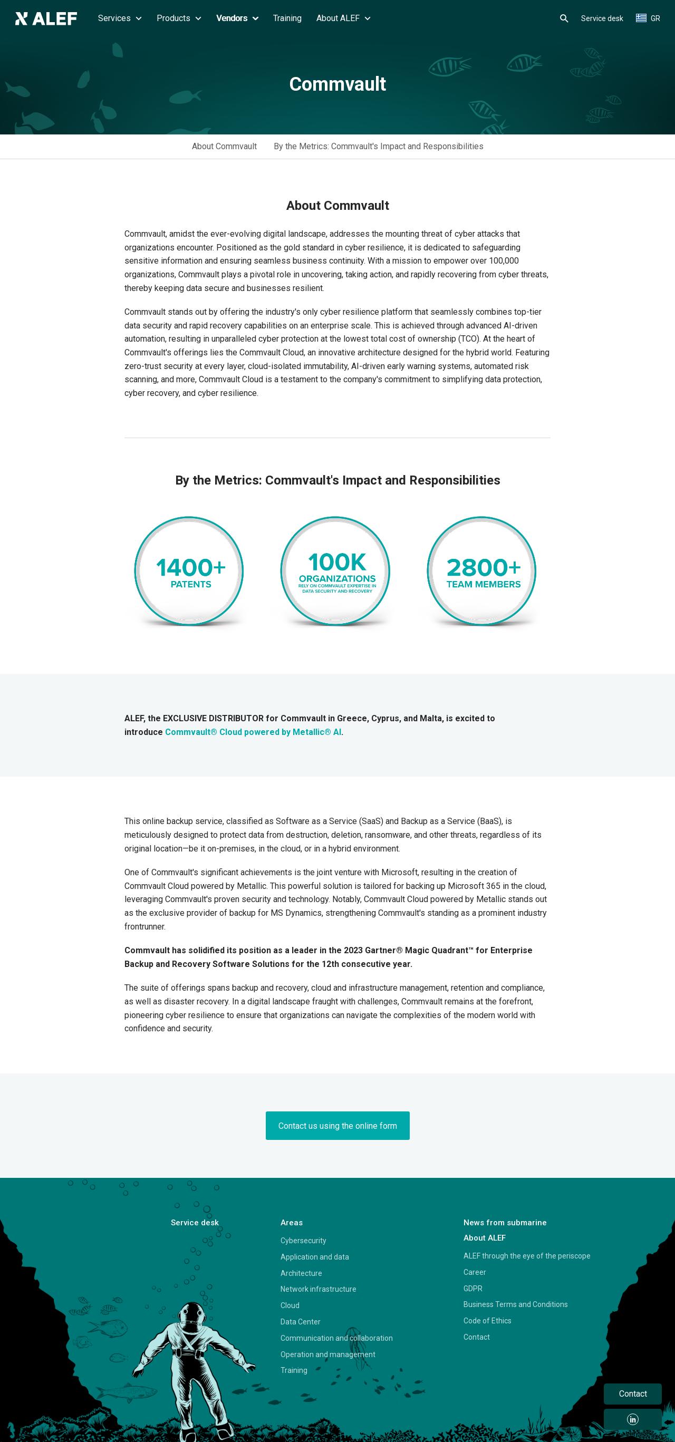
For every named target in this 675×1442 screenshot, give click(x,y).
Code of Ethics (488, 1321)
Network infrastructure (318, 1289)
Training (287, 18)
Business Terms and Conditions (516, 1304)
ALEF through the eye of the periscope (527, 1256)
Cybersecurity (303, 1240)
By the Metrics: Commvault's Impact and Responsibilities (379, 146)
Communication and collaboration (337, 1338)
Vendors (237, 18)
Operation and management (328, 1354)
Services (120, 18)
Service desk (602, 18)
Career (475, 1272)
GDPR (473, 1288)
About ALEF (343, 18)
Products (179, 18)
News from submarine (505, 1222)
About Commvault (224, 146)
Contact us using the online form (337, 1126)
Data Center (301, 1322)
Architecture (301, 1273)
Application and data (315, 1257)
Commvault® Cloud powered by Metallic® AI (253, 732)
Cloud (290, 1305)
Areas (292, 1222)
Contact (477, 1337)
